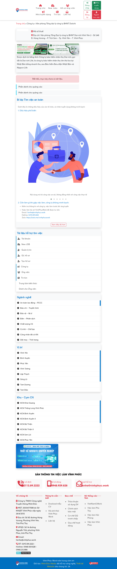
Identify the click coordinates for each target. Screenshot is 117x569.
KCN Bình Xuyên (27, 414)
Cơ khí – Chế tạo (27, 329)
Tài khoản (24, 239)
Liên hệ (67, 13)
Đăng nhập (87, 5)
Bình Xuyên (25, 358)
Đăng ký (87, 14)
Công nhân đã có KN (29, 335)
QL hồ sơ (24, 255)
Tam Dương (25, 385)
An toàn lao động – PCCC (31, 303)
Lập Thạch (24, 374)
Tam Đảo (24, 390)
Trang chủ (40, 6)
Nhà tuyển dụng (43, 13)
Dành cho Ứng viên (27, 289)
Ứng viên (23, 272)
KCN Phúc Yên (26, 440)
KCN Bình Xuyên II (28, 419)
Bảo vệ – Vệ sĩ (26, 313)
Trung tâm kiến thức (28, 283)
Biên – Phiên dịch (27, 319)
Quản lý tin (24, 250)
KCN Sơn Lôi (25, 435)
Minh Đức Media (48, 564)
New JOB (24, 244)
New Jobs (52, 6)
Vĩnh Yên (24, 353)
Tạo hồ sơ (24, 261)
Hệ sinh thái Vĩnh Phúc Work (53, 514)
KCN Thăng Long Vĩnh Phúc (32, 408)
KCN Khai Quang (27, 403)
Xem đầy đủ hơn (58, 225)
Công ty (23, 267)
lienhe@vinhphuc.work (36, 212)
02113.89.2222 (33, 215)
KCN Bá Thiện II (27, 429)
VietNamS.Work (94, 504)
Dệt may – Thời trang (29, 340)
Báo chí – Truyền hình (29, 308)
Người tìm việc (96, 14)
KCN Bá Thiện (26, 424)
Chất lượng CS (26, 324)
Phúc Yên (24, 363)
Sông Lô (23, 379)
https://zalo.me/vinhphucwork (38, 218)
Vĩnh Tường (25, 369)
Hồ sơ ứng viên (67, 6)
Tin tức (57, 13)
